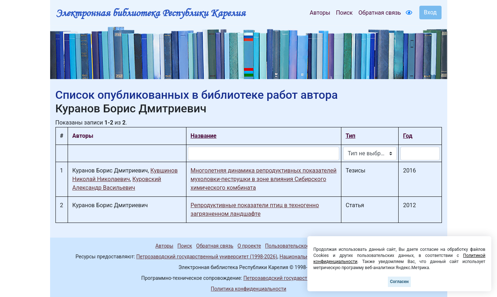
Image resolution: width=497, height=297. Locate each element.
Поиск (344, 12)
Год (407, 135)
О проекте (249, 246)
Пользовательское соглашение (302, 246)
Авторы (320, 12)
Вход (430, 12)
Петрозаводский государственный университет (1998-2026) (206, 256)
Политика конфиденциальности (248, 289)
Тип (350, 135)
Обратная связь (380, 12)
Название (203, 135)
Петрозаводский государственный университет (299, 278)
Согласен (399, 281)
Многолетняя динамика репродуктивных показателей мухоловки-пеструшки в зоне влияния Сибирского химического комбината (264, 179)
